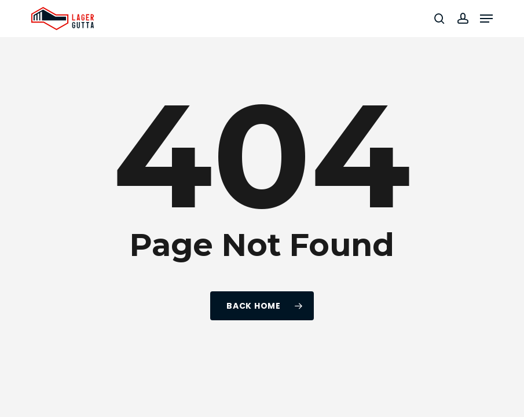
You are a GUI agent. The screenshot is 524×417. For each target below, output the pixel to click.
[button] (486, 18)
